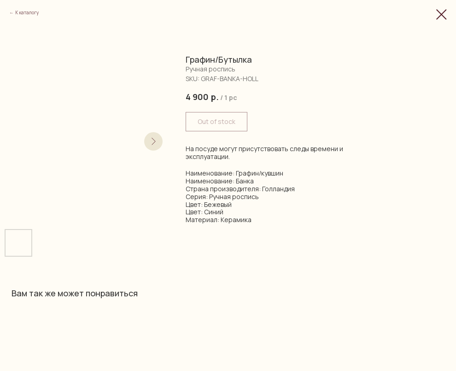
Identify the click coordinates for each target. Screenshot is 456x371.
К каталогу (27, 12)
